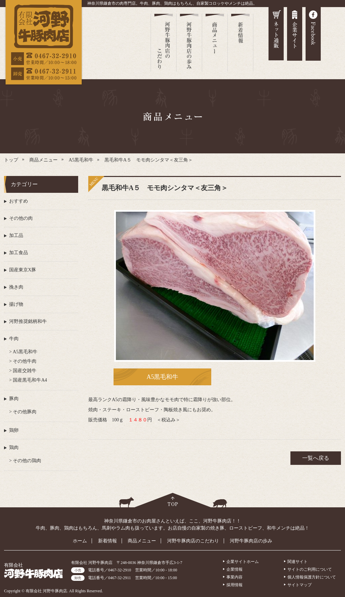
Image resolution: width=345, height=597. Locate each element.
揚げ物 (16, 304)
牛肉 (14, 338)
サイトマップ (299, 585)
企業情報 (234, 569)
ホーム (80, 540)
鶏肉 (14, 447)
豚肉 (14, 398)
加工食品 (18, 252)
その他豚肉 (24, 411)
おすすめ (18, 201)
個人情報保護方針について (311, 577)
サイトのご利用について (309, 569)
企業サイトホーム (242, 561)
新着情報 (107, 540)
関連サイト (297, 561)
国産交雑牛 (24, 370)
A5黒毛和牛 (162, 377)
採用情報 (234, 585)
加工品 (16, 235)
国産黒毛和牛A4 (29, 380)
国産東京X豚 (22, 269)
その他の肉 (21, 218)
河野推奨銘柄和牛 (28, 321)
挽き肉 (16, 287)
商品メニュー (142, 540)
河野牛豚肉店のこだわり (193, 540)
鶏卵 (14, 430)
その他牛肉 (24, 361)
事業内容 (234, 577)
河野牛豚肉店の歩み (251, 540)
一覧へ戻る (315, 458)
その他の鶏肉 (26, 460)
